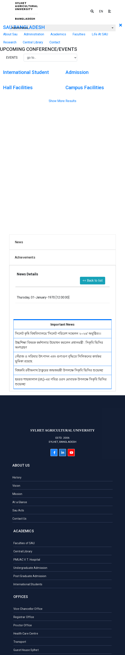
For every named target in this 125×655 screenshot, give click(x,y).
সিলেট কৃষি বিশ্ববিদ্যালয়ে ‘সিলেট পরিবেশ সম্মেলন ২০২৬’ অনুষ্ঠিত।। (58, 333)
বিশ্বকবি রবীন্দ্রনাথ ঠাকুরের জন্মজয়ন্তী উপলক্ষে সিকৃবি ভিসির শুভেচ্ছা (59, 370)
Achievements (25, 257)
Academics (23, 531)
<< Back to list (93, 280)
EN (101, 11)
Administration (62, 28)
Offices (20, 597)
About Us (21, 465)
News (19, 242)
